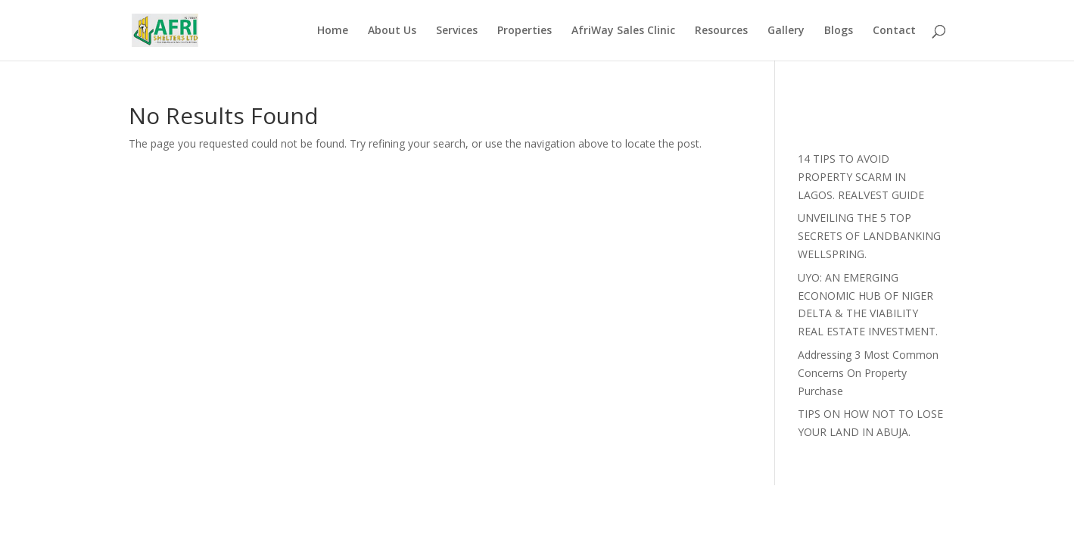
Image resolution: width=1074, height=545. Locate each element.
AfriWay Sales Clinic (623, 31)
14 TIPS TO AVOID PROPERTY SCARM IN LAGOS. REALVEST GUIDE (861, 176)
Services (457, 31)
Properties (524, 31)
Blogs (838, 31)
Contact (894, 31)
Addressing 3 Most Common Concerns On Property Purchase (868, 372)
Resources (721, 31)
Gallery (786, 31)
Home (332, 31)
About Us (392, 31)
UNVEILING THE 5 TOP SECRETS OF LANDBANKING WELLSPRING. (869, 235)
